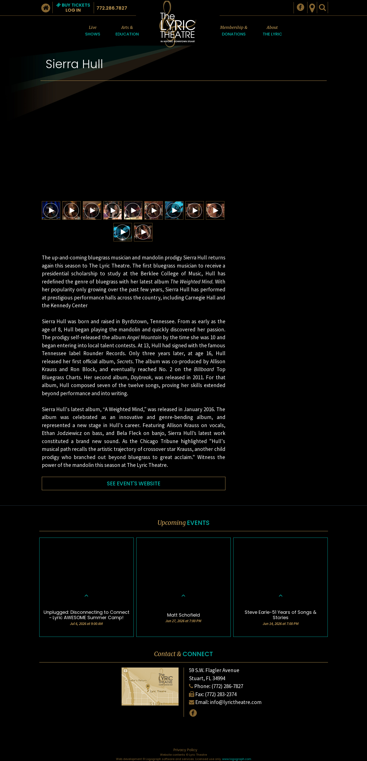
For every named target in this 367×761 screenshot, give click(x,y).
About (272, 31)
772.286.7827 (111, 8)
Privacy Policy (185, 749)
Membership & (233, 31)
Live (92, 31)
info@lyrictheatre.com (236, 702)
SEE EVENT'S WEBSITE (133, 483)
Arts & (127, 31)
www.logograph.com (236, 759)
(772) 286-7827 (227, 686)
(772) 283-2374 (221, 694)
